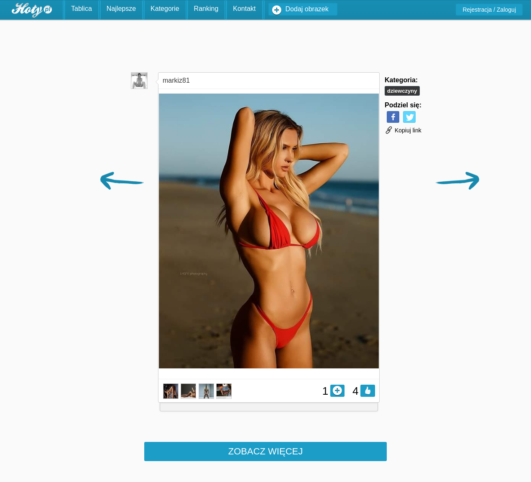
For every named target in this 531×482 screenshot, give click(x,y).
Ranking (206, 8)
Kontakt (244, 8)
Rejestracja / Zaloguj (489, 9)
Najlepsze (121, 8)
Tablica (81, 8)
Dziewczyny (402, 91)
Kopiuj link (403, 130)
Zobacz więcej (265, 451)
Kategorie (165, 8)
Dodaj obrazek (307, 9)
